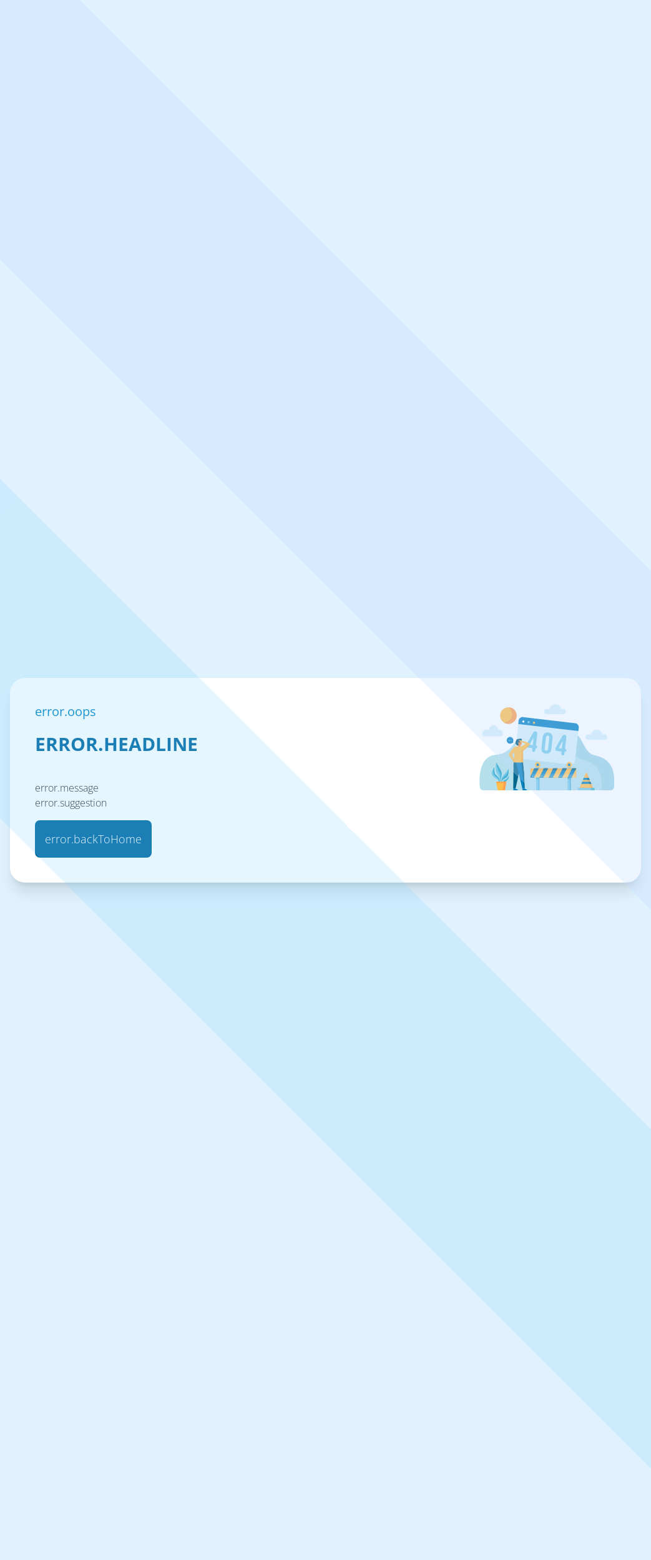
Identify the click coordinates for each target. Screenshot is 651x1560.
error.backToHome (93, 838)
